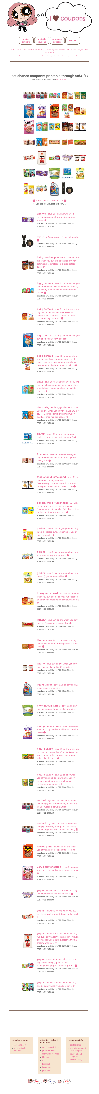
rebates (72, 40)
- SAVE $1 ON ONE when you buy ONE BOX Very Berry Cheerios (57, 870)
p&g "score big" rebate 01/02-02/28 (56, 50)
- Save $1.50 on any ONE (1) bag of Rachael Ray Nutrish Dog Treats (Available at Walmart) (57, 803)
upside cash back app (58, 56)
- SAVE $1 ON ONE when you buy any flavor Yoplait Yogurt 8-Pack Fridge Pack (57, 914)
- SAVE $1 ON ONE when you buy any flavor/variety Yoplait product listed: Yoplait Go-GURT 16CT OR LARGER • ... (57, 962)
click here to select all (49, 200)
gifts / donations (74, 56)
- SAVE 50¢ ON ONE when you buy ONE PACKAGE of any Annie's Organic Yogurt (56, 217)
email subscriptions (50, 1047)
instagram (46, 1067)
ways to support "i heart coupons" (78, 1049)
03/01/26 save (15, 50)
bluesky (45, 1057)
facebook (46, 1064)
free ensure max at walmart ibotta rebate (34, 56)
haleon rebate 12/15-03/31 (32, 50)
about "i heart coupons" (76, 1055)
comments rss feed (50, 1054)
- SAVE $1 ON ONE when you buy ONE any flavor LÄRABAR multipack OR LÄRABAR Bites (57, 643)
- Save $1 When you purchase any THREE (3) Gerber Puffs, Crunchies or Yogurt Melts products (57, 531)
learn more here (61, 79)
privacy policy (76, 1060)
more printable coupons (20, 1049)
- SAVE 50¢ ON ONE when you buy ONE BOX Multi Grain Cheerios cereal (58, 729)
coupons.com (20, 1045)
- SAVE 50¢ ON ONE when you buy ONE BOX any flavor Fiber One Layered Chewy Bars (56, 457)
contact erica (75, 1045)
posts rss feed (48, 1050)
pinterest (46, 1070)
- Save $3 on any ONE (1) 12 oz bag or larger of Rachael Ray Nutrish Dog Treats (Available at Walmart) (57, 826)
